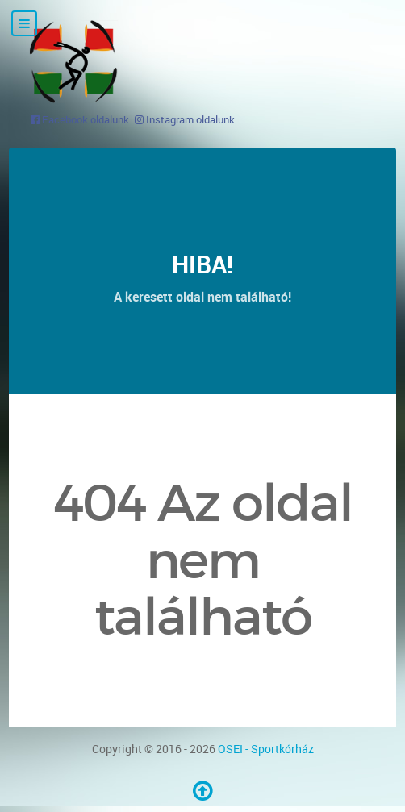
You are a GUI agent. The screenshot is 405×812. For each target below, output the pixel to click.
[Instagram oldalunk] (185, 119)
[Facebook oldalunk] (80, 119)
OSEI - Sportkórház (266, 748)
